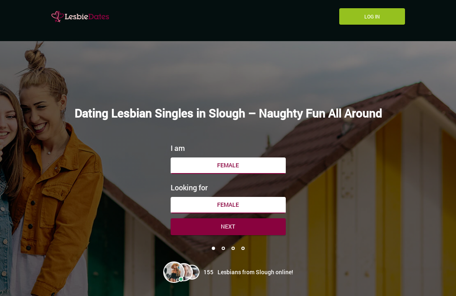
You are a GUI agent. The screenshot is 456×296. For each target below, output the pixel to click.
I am (178, 148)
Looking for (189, 187)
